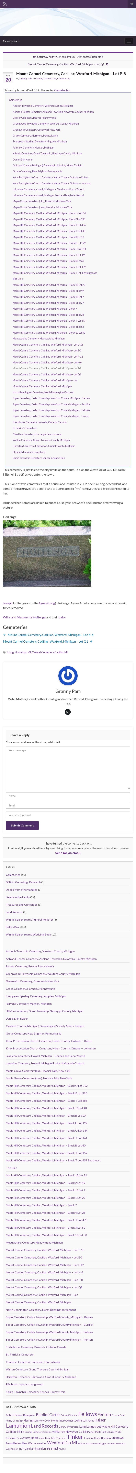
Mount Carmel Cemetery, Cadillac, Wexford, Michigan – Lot (45, 380)
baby (62, 617)
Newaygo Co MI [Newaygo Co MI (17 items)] (76, 1431)
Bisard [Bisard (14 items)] (19, 1415)
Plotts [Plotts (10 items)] (98, 1431)
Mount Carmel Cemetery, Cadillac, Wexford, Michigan (42, 386)
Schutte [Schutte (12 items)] (25, 1437)
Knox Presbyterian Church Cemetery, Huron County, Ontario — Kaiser (50, 177)
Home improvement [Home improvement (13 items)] (62, 1420)
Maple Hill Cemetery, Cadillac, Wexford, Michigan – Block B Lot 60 (48, 260)
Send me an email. (68, 853)
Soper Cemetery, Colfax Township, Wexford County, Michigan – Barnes (51, 398)
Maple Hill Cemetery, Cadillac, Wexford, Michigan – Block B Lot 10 (48, 237)
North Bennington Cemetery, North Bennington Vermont (43, 392)
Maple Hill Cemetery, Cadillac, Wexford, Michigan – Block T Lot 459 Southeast (55, 272)
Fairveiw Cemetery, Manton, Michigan (33, 147)
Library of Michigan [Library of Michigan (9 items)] (69, 1426)
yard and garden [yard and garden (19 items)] (35, 1448)
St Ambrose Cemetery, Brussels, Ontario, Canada (40, 422)
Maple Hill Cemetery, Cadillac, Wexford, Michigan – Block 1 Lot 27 (48, 302)
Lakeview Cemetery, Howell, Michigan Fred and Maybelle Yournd (48, 195)
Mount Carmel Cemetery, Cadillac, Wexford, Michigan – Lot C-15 (48, 344)
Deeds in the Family (18, 897)
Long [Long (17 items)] (82, 1426)
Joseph (7, 603)
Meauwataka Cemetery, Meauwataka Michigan (39, 338)
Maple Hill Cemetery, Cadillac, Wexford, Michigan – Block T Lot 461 (49, 255)
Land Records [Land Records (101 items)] (44, 1426)
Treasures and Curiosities (22, 904)
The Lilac (18, 278)
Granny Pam (11, 41)
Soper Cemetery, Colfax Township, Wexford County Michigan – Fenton (51, 416)
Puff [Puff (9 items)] (104, 1431)
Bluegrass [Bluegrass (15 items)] (29, 1415)
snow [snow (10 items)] (41, 1437)
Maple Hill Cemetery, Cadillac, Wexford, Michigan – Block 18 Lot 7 (48, 296)
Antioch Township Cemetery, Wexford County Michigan (43, 105)
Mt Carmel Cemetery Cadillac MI (48, 652)
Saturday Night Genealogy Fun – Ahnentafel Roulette (70, 56)
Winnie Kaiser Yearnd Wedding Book (28, 934)
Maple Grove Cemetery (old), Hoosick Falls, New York (42, 201)
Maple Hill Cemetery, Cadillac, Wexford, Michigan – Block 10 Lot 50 (49, 332)
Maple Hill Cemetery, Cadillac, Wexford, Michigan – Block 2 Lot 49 (48, 290)
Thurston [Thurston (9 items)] (61, 1437)
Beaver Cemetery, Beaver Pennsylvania (34, 117)
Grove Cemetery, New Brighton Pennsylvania (37, 171)
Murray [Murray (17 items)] (60, 1431)
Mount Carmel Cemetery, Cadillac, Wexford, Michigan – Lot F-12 (48, 356)
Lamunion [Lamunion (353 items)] (18, 1425)
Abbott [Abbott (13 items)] (10, 1415)
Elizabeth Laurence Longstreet (29, 452)
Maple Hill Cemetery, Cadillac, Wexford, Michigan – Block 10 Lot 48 (49, 231)
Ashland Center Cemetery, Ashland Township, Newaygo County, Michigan (53, 111)
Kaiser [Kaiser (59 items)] (100, 1420)
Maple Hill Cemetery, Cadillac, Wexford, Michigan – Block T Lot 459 (49, 267)
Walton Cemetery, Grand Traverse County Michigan (41, 440)
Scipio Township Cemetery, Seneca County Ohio (39, 458)
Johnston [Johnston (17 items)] (81, 1420)
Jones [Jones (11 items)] (91, 1420)
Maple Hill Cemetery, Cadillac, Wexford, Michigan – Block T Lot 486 (49, 225)
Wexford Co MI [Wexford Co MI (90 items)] (62, 1442)
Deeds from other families (22, 889)
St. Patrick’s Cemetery (25, 428)
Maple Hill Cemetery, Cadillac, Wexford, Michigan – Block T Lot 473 (49, 320)
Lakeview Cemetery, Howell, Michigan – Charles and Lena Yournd (48, 189)
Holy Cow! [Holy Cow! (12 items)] (45, 1420)
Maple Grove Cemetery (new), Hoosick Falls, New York (42, 207)
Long (10, 652)
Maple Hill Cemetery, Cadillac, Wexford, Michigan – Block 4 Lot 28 (48, 314)
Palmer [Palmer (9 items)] (91, 1431)
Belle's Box (12, 927)
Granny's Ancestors (45, 78)
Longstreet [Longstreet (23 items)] (93, 1426)
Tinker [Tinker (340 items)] (75, 1436)
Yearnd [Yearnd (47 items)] (52, 1448)
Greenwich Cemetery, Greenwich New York (37, 129)
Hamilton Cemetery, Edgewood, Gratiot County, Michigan (44, 446)
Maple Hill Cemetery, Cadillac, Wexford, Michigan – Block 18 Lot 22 (49, 284)
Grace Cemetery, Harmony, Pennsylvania (35, 135)
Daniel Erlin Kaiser (23, 159)
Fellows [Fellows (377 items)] (87, 1413)
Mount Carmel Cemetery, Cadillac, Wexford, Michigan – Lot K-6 (47, 362)
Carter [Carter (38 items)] (54, 1414)
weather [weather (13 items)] (42, 1443)
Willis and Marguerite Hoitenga (24, 617)
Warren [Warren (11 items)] (32, 1443)
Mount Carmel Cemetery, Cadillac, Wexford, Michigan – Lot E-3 (47, 350)
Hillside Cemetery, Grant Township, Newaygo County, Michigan (47, 153)
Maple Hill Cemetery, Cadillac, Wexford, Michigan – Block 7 (45, 308)
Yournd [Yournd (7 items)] (62, 1448)
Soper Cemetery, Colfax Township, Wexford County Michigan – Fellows (51, 410)
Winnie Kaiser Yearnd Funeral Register (29, 919)
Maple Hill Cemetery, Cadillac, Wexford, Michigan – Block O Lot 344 (49, 248)
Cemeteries (63, 78)
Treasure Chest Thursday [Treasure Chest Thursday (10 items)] (97, 1437)
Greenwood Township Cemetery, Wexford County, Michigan (46, 123)
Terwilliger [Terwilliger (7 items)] (50, 1438)
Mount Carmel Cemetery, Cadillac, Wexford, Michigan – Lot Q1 (66, 64)
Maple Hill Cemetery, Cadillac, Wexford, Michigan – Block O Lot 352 (49, 213)
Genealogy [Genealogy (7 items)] (18, 1420)
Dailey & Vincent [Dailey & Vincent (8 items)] (69, 1415)
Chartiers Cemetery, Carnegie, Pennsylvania (37, 434)
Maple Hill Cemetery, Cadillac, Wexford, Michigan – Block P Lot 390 (49, 219)
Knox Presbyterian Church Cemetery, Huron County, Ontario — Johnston (52, 183)
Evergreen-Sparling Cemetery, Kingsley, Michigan (40, 141)
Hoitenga (21, 652)
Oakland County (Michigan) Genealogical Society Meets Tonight (47, 165)
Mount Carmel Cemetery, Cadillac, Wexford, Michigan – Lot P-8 (44, 1279)
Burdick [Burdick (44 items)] (42, 1414)
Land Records (14, 912)
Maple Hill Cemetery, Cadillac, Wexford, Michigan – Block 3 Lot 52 (48, 326)
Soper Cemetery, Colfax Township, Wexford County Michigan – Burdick (51, 404)
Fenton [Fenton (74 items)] (104, 1414)
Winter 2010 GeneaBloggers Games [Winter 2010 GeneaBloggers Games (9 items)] (97, 1443)
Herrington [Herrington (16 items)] (31, 1420)
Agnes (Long (46, 603)
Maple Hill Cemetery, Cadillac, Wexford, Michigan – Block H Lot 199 (49, 243)
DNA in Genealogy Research (23, 882)
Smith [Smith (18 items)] (34, 1437)
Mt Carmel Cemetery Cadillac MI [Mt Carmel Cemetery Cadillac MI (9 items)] (38, 1431)
